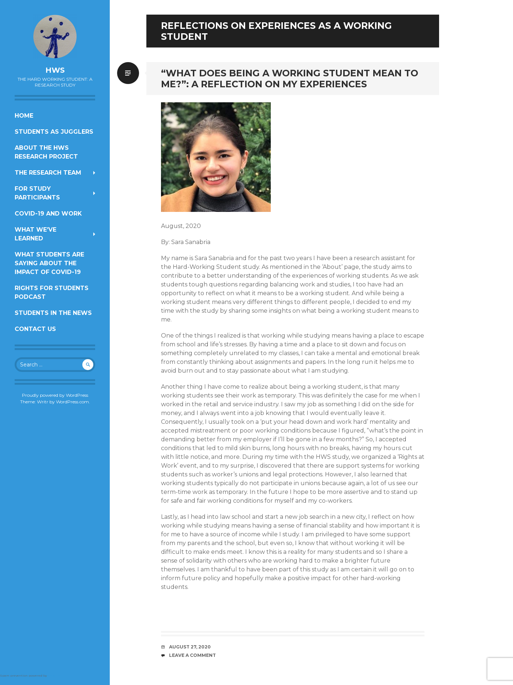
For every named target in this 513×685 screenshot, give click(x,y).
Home (24, 115)
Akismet (54, 675)
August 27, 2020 (190, 647)
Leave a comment (192, 655)
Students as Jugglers (54, 131)
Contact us (35, 329)
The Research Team (48, 172)
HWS (55, 70)
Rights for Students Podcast (52, 292)
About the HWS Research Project (46, 152)
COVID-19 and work (48, 213)
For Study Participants (37, 193)
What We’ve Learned (35, 234)
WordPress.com (72, 401)
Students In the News (53, 312)
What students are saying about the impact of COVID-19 (49, 263)
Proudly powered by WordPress (55, 395)
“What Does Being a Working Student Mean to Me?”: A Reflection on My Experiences (289, 79)
